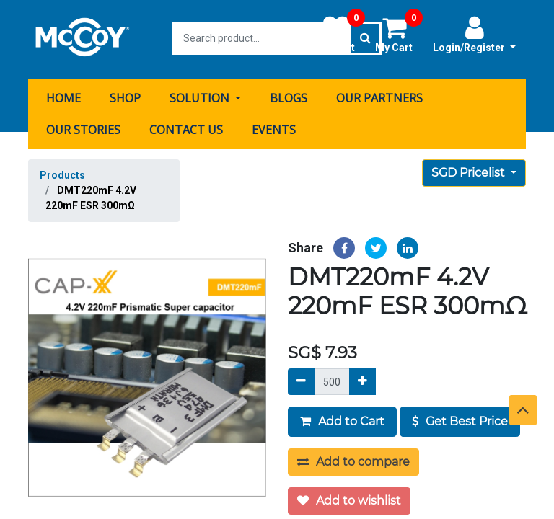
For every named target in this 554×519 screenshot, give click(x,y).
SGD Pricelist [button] (469, 170)
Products (62, 173)
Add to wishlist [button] (349, 499)
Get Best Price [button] (460, 420)
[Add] (362, 380)
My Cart (399, 33)
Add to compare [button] (353, 460)
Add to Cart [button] (342, 420)
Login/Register (474, 33)
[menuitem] (63, 96)
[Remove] (301, 380)
